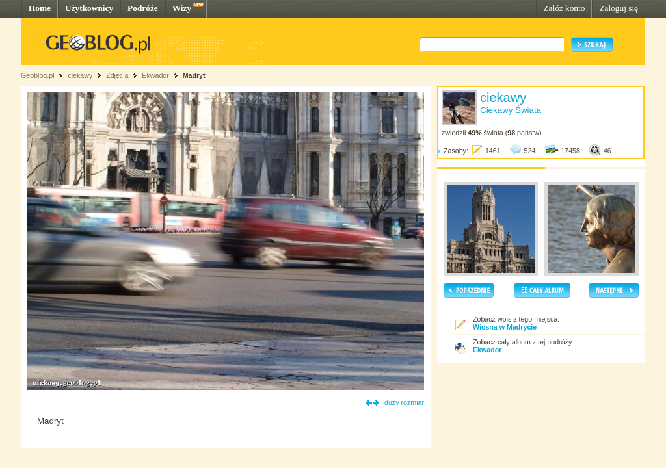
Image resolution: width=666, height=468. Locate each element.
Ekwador (155, 75)
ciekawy (80, 75)
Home (40, 8)
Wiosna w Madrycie (505, 327)
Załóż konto (564, 8)
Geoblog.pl (38, 75)
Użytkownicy (89, 8)
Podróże (142, 8)
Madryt (194, 75)
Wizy (181, 8)
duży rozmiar (404, 402)
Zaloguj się (618, 8)
